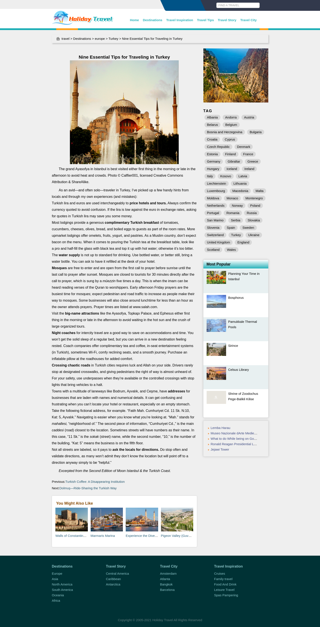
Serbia (235, 220)
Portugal (213, 213)
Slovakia (254, 220)
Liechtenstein (216, 183)
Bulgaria (256, 132)
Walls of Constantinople (72, 535)
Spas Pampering (226, 595)
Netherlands (216, 205)
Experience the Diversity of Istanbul (151, 535)
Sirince (233, 345)
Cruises (219, 573)
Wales (231, 249)
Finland (230, 154)
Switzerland (215, 235)
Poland (255, 205)
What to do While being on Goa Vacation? (241, 438)
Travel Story (227, 20)
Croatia (212, 139)
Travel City (248, 20)
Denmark (243, 147)
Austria (249, 117)
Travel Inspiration (179, 20)
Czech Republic (218, 147)
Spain (231, 227)
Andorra (231, 117)
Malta (260, 191)
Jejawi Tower (220, 449)
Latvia (242, 176)
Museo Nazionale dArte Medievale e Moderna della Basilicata (255, 433)
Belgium (231, 124)
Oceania (58, 595)
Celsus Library (238, 369)
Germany (213, 161)
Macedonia (240, 191)
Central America (117, 573)
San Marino (215, 220)
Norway (237, 205)
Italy (210, 176)
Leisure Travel (224, 590)
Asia (55, 579)
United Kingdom (218, 242)
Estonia (212, 154)
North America (62, 584)
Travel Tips (205, 20)
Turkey (113, 38)
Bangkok (166, 584)
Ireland (249, 169)
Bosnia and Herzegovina (224, 132)
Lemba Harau (220, 428)
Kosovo (225, 176)
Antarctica (113, 584)
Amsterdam (168, 573)
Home (134, 20)
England (243, 242)
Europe (57, 573)
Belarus (212, 124)
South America (62, 590)
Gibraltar (234, 161)
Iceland (232, 169)
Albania (212, 117)
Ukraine (253, 235)
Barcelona (167, 590)
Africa (56, 600)
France (248, 154)
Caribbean (113, 579)
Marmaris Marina (103, 535)
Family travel (223, 579)
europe (100, 38)
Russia (252, 213)
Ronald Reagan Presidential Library (236, 444)
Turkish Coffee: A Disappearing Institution (95, 481)
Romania (232, 213)
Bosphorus (236, 297)
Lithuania (240, 183)
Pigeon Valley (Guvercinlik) (180, 535)
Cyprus (230, 139)
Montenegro (254, 198)
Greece (253, 161)
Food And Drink (225, 584)
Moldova (213, 198)
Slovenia (213, 227)
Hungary (213, 169)
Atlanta (165, 579)
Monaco (232, 198)
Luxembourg (216, 191)
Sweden (248, 227)
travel (66, 38)
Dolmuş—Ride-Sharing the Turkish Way (88, 488)
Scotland (213, 249)
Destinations (152, 20)
